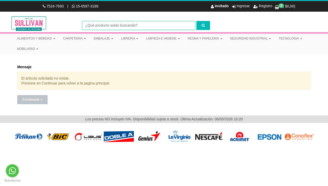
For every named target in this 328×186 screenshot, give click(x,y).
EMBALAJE (103, 38)
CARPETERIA (74, 38)
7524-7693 (54, 6)
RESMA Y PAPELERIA (205, 38)
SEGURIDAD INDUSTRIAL (250, 38)
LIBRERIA (129, 38)
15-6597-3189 (85, 6)
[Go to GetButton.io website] (12, 180)
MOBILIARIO (27, 49)
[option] (28, 136)
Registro (265, 6)
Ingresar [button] (243, 6)
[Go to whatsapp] (12, 170)
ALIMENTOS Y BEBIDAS (36, 38)
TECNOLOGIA (290, 38)
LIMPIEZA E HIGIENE (163, 38)
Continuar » (32, 99)
